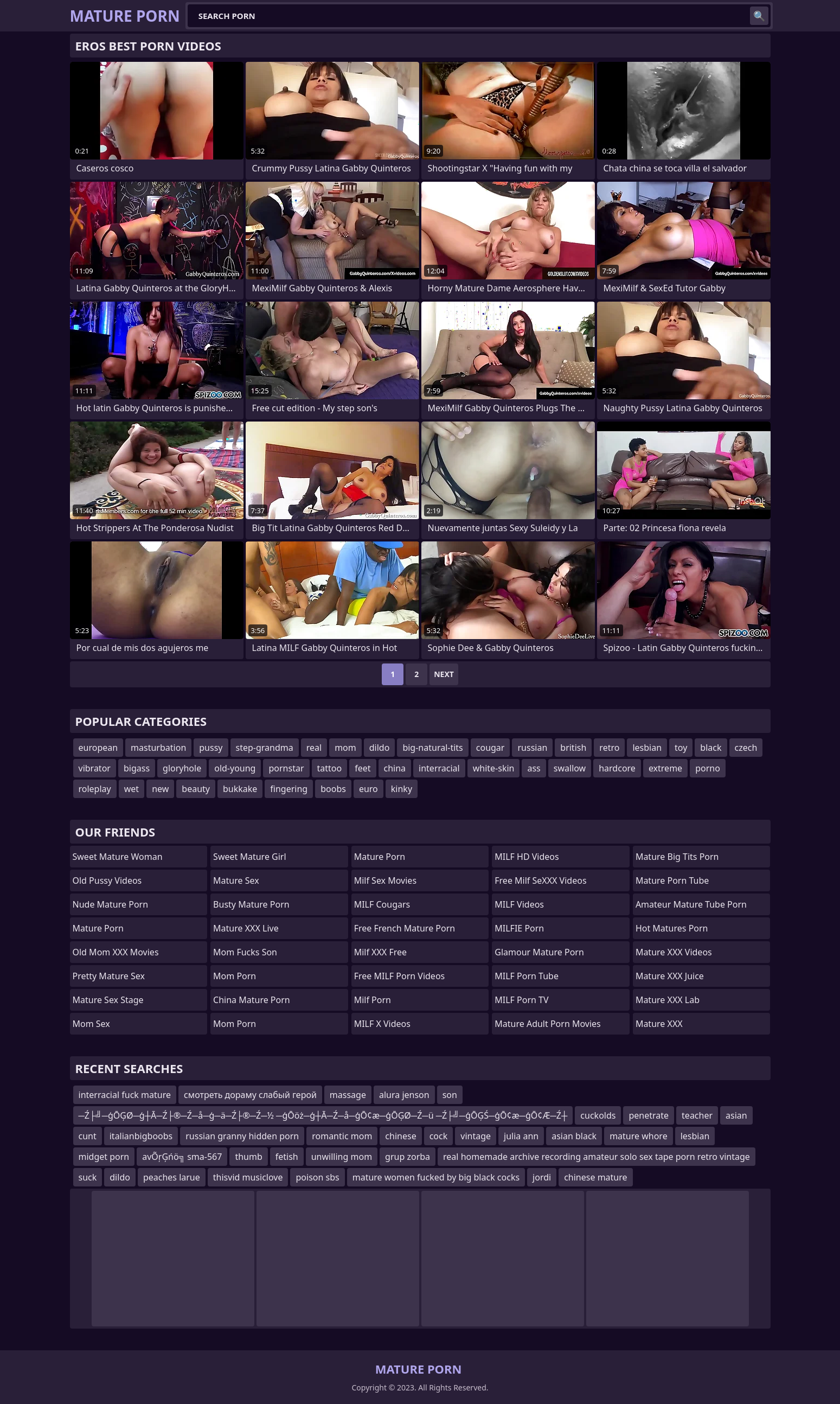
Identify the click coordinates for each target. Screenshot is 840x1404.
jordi (542, 1177)
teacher (697, 1115)
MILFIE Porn (519, 928)
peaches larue (171, 1177)
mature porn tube (672, 880)
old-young (234, 768)
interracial (439, 768)
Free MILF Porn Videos (399, 976)
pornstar (286, 768)
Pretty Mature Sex (109, 976)
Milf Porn (372, 1000)
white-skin (494, 768)
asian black (574, 1136)
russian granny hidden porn (242, 1136)
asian (736, 1115)
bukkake (240, 789)
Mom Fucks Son (245, 952)
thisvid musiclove (248, 1177)
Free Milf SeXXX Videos (540, 880)
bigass (137, 768)
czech (746, 748)
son (450, 1095)
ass (533, 768)
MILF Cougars (382, 904)
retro (609, 748)
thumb (248, 1157)
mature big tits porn (677, 857)
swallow (570, 768)
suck (88, 1177)
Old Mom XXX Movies (116, 952)
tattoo (329, 768)
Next (444, 674)
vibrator (95, 768)
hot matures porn (672, 928)
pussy (210, 748)
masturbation (158, 748)
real (314, 748)
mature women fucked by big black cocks (436, 1177)
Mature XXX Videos (674, 952)
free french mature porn (405, 928)
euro (368, 789)
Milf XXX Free (380, 952)
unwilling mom (341, 1157)
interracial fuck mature (125, 1095)
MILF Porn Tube (527, 976)
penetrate (649, 1115)
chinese (400, 1136)
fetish (286, 1157)
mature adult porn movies (547, 1024)
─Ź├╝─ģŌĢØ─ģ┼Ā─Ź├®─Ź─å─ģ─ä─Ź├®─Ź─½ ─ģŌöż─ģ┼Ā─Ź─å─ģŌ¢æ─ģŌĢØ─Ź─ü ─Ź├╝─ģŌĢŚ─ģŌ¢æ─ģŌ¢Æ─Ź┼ (323, 1115)
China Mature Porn (251, 1000)
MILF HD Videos (527, 857)
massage (348, 1095)
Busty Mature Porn (251, 904)
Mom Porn (234, 1024)
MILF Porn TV (521, 1000)
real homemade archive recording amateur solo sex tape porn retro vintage (596, 1157)
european (98, 748)
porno (707, 768)
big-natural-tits (432, 748)
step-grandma (264, 748)
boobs (333, 789)
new (160, 789)
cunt (88, 1136)
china (395, 768)
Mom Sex (91, 1024)
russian (532, 748)
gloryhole (182, 768)
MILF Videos (519, 904)
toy (681, 748)
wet (131, 789)
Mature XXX (659, 1024)
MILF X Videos (382, 1024)
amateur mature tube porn (691, 904)
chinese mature (595, 1177)
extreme (665, 768)
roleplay (95, 789)
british (573, 748)
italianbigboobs (141, 1136)
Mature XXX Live (246, 928)
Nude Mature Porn (111, 904)
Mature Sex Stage (108, 1000)
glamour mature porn (539, 952)
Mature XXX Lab (668, 1000)
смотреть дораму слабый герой (250, 1095)
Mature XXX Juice (670, 976)
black (710, 748)
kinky (401, 789)
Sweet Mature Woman (118, 857)
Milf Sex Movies (385, 880)
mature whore (639, 1136)
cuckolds (597, 1115)
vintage (475, 1136)
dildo (379, 748)
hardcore (617, 768)
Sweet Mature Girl (249, 857)
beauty (196, 789)
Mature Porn (98, 928)
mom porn (234, 976)
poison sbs (317, 1177)
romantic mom (342, 1136)
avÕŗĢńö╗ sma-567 (182, 1157)
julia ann (521, 1136)
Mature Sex (236, 880)
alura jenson (404, 1095)
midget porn (104, 1157)
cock (438, 1136)
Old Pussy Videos (107, 880)
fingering (288, 789)
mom (345, 748)
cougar (490, 748)
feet (362, 768)
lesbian (647, 748)
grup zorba (407, 1157)
